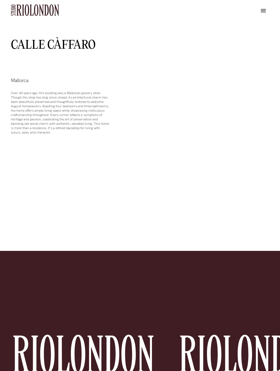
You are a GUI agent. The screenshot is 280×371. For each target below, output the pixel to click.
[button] (263, 11)
